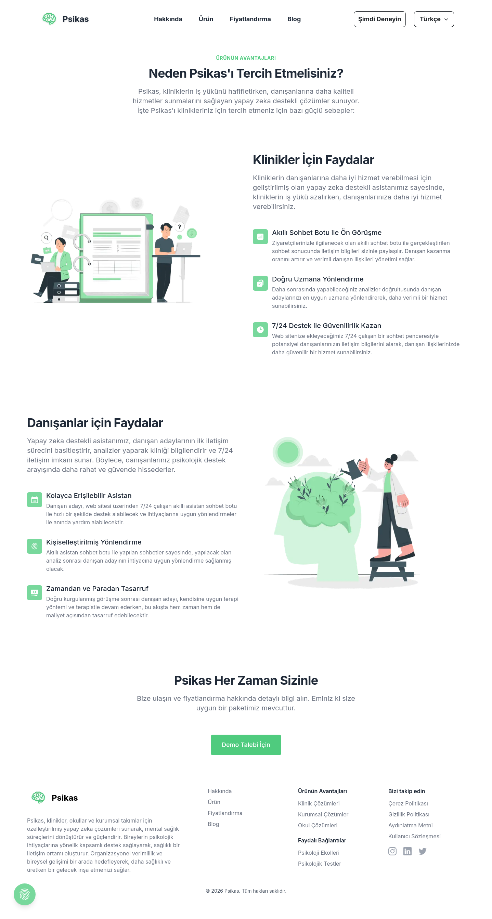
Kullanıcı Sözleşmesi (414, 836)
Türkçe (435, 19)
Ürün (206, 19)
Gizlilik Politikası (408, 814)
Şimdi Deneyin (379, 19)
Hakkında (168, 19)
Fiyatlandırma (250, 19)
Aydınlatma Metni (410, 825)
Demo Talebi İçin (246, 744)
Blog (294, 19)
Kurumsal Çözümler (323, 814)
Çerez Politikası (408, 803)
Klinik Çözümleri (319, 803)
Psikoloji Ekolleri (318, 852)
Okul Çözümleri (317, 825)
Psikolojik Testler (319, 863)
